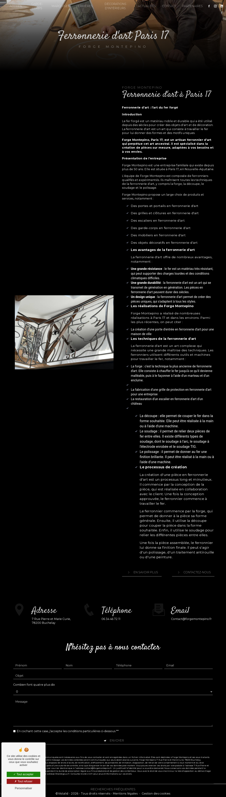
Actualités (145, 6)
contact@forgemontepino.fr (191, 608)
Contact (167, 6)
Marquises (61, 6)
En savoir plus (142, 572)
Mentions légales (125, 792)
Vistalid (63, 792)
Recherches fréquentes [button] (113, 787)
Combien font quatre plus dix (34, 673)
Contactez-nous (193, 572)
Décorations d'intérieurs (115, 6)
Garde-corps (38, 6)
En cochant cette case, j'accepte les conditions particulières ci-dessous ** (68, 720)
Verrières (84, 6)
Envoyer (117, 729)
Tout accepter (23, 774)
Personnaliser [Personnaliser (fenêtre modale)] (23, 788)
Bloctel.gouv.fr (62, 763)
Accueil (17, 6)
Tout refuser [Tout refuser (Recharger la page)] (23, 781)
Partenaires (190, 6)
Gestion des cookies (156, 792)
